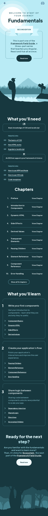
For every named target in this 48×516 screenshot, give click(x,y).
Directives (12, 417)
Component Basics (15, 321)
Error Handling (13, 377)
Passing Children (14, 363)
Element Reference (15, 368)
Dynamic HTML (14, 325)
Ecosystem (28, 453)
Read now (24, 58)
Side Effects (13, 330)
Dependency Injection (17, 408)
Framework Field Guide (23, 43)
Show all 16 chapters (19, 282)
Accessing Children (15, 422)
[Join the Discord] (42, 3)
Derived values (14, 334)
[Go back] (5, 3)
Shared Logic (13, 413)
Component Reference (17, 372)
